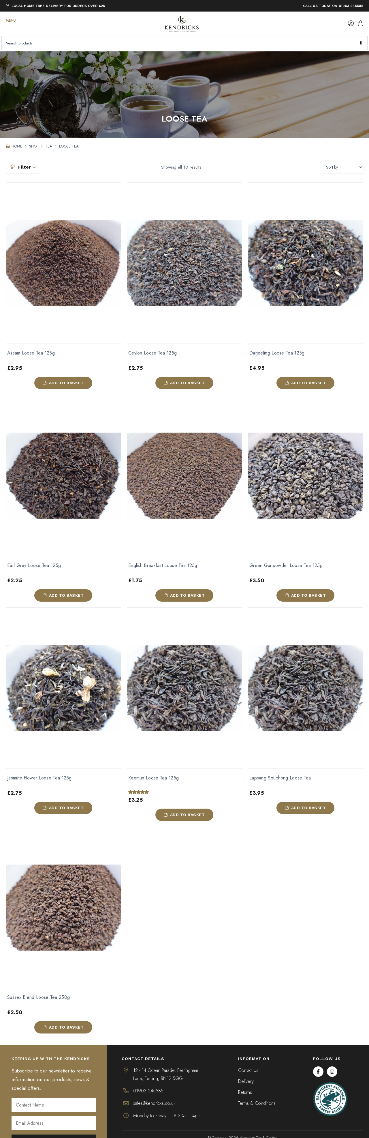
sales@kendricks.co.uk (154, 1103)
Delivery (246, 1082)
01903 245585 (351, 6)
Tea (48, 146)
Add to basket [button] (66, 382)
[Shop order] (342, 167)
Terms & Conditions (257, 1103)
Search (361, 43)
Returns (245, 1093)
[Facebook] (318, 1072)
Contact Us (248, 1071)
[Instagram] (332, 1072)
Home (17, 146)
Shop (33, 146)
